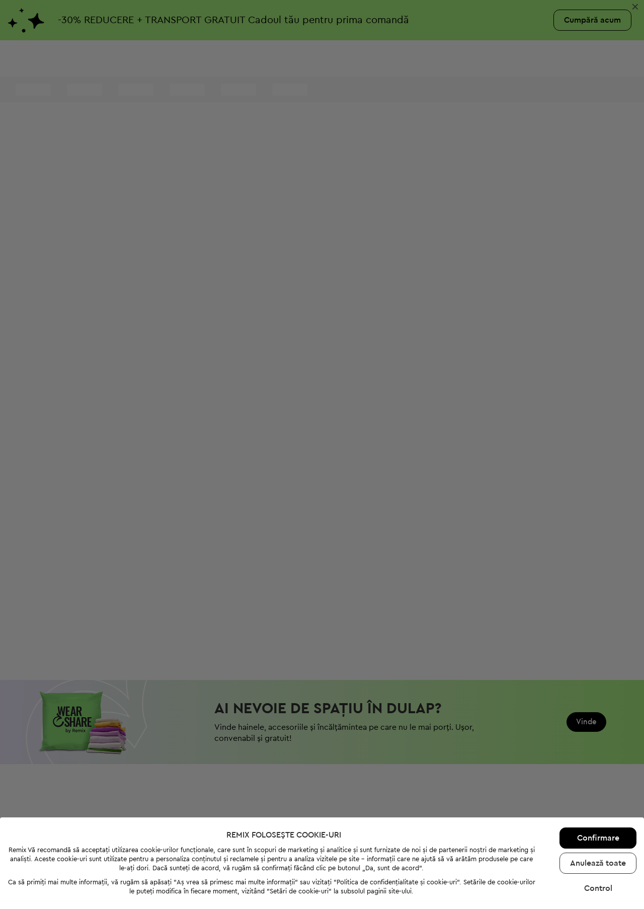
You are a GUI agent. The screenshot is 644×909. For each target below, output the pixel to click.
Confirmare (598, 807)
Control (598, 858)
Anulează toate (598, 832)
